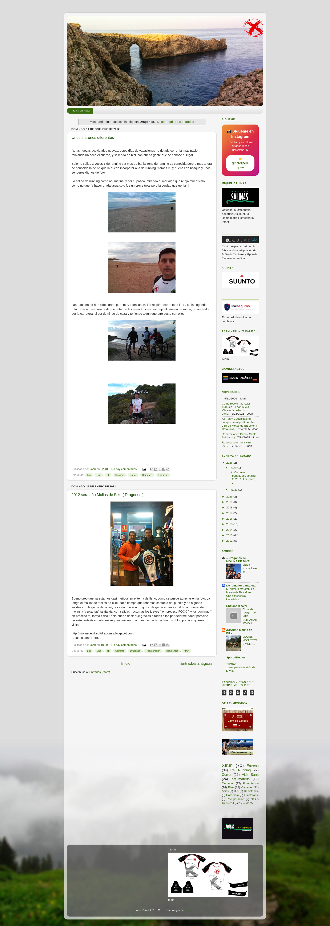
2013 (229, 535)
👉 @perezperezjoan (240, 163)
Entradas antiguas (196, 663)
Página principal (80, 110)
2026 (229, 462)
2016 (229, 518)
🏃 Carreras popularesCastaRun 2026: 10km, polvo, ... (243, 477)
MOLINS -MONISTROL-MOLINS (249, 640)
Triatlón (231, 664)
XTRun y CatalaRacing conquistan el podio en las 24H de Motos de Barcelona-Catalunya (240, 424)
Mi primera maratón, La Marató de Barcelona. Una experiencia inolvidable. (240, 594)
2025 (229, 496)
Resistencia (172, 651)
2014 (229, 529)
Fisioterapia (251, 795)
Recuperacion (153, 651)
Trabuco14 (228, 803)
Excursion (163, 475)
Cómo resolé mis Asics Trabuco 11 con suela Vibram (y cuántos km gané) (236, 408)
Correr (133, 475)
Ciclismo (119, 475)
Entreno (253, 766)
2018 (229, 507)
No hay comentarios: (124, 469)
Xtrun (186, 651)
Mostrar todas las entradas (175, 121)
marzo (234, 489)
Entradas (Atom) (99, 672)
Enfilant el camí (236, 606)
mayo (233, 467)
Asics (225, 791)
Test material (240, 779)
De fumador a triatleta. (241, 585)
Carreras (119, 651)
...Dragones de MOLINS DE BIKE (238, 559)
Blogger (189, 910)
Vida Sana (250, 774)
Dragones (147, 475)
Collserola (232, 795)
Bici (89, 475)
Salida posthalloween (249, 568)
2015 (229, 524)
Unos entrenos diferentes (93, 137)
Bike (99, 475)
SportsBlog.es (236, 657)
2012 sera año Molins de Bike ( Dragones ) (108, 495)
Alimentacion (250, 783)
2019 (229, 502)
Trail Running (240, 770)
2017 (229, 513)
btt (108, 475)
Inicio (125, 663)
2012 (229, 540)
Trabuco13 (243, 803)
